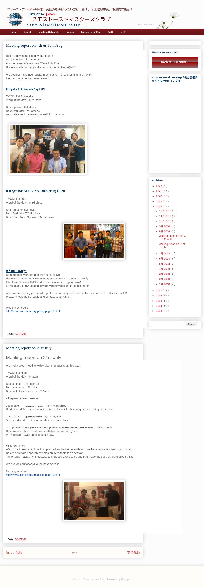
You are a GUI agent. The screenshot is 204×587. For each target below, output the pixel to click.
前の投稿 (133, 552)
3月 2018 (164, 273)
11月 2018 (165, 216)
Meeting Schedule (48, 32)
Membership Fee (91, 32)
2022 (159, 186)
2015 (159, 300)
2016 (159, 295)
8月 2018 (164, 231)
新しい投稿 (14, 552)
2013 (159, 310)
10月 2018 (165, 221)
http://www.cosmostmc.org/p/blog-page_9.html (33, 311)
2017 (159, 290)
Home (13, 32)
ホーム (74, 553)
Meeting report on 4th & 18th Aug (34, 45)
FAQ (110, 32)
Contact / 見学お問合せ (175, 61)
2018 (159, 206)
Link (122, 32)
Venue (70, 32)
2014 (159, 305)
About (27, 32)
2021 (159, 191)
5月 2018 (164, 263)
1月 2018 (164, 284)
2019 (159, 201)
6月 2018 (164, 258)
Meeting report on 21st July (28, 348)
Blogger (125, 579)
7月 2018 (164, 253)
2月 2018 (164, 278)
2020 (159, 196)
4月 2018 (164, 268)
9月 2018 (164, 226)
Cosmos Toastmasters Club (89, 579)
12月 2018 (165, 210)
